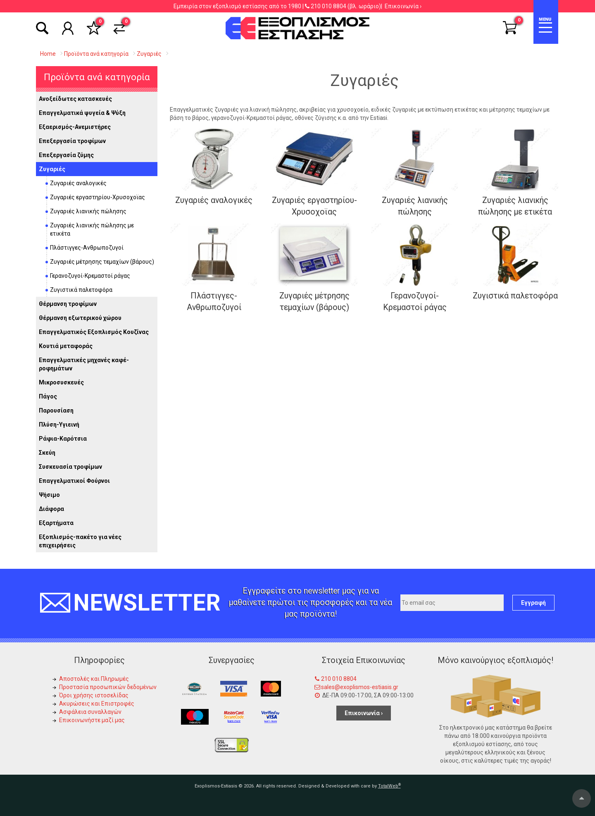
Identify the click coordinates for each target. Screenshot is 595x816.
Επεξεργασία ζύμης (66, 155)
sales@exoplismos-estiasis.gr (359, 687)
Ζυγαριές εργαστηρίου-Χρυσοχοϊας (97, 197)
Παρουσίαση (56, 410)
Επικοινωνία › (403, 6)
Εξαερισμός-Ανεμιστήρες (75, 127)
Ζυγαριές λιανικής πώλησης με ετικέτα (92, 229)
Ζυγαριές (52, 169)
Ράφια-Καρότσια (63, 438)
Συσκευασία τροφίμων (70, 466)
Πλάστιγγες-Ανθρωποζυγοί (87, 247)
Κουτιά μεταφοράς (66, 346)
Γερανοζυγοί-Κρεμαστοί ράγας (90, 275)
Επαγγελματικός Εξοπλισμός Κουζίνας (94, 332)
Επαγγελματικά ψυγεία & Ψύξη (82, 113)
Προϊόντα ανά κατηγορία (97, 77)
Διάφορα (51, 509)
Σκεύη (47, 452)
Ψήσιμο (49, 495)
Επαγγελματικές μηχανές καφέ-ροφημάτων (84, 364)
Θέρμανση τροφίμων (68, 304)
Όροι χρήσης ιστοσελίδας (94, 695)
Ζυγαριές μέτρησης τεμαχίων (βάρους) (102, 261)
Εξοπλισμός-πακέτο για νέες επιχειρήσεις (80, 541)
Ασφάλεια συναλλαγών (90, 712)
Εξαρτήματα (56, 523)
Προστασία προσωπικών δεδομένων (108, 687)
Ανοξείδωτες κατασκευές (75, 98)
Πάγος (48, 396)
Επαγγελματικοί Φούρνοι (74, 480)
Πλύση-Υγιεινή (59, 424)
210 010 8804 (328, 6)
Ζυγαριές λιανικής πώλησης (88, 211)
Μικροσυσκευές (61, 382)
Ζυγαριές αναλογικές (78, 183)
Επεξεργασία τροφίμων (72, 141)
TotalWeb (389, 786)
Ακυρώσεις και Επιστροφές (96, 703)
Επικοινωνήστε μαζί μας (92, 720)
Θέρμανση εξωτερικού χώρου (80, 318)
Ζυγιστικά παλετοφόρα (81, 289)
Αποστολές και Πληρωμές (94, 678)
